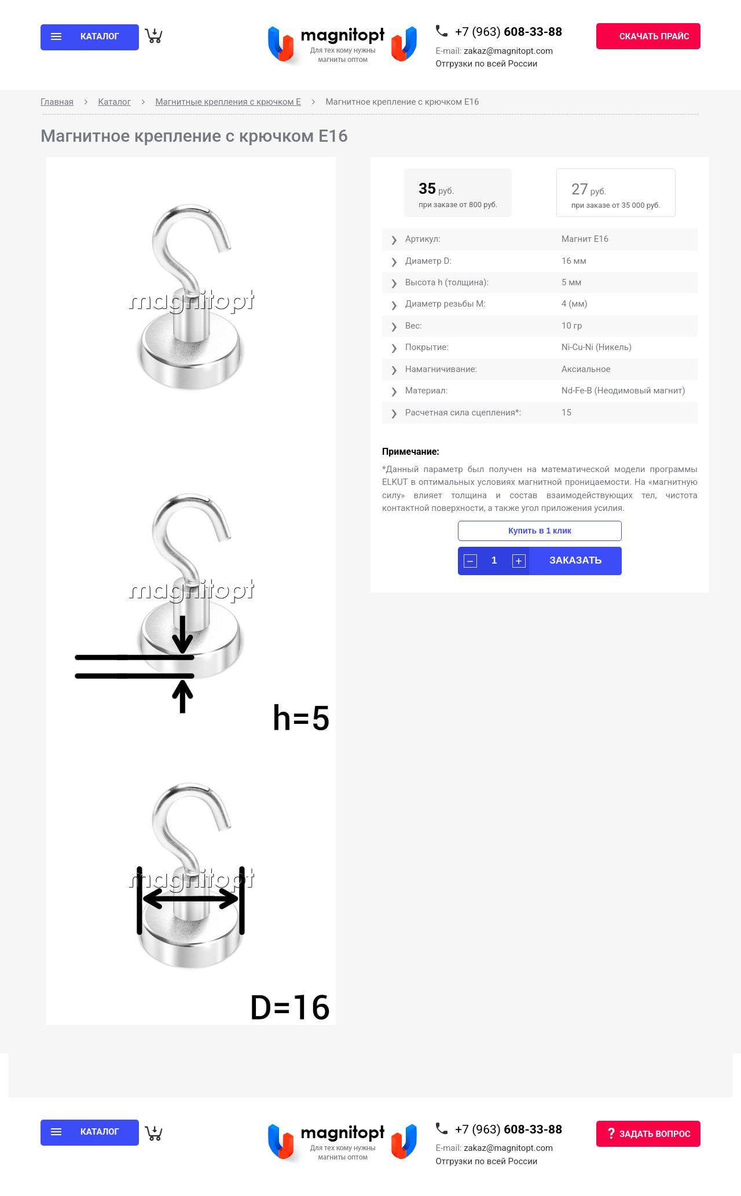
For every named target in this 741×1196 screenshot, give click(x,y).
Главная (57, 102)
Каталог (114, 102)
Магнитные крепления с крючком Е (227, 102)
